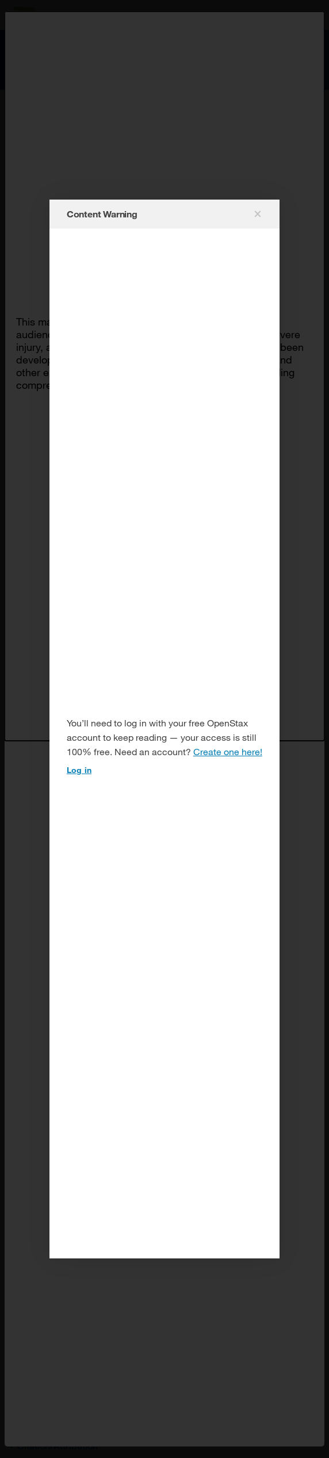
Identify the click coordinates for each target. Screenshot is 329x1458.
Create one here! (227, 751)
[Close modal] (256, 214)
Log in (79, 770)
